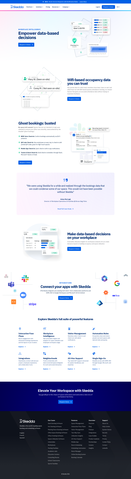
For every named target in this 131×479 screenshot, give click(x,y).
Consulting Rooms (53, 457)
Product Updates (94, 439)
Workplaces (51, 445)
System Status (106, 429)
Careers (91, 445)
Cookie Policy (106, 442)
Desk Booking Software (55, 423)
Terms (104, 436)
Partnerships (93, 442)
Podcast (91, 429)
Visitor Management (77, 429)
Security (104, 433)
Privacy (104, 439)
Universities (51, 442)
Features (91, 423)
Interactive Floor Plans (78, 426)
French (22, 435)
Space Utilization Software (56, 439)
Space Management (77, 423)
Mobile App (75, 442)
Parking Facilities (53, 448)
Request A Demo (74, 99)
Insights (91, 448)
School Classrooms (54, 460)
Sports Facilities (53, 463)
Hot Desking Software (55, 426)
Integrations (92, 433)
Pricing (48, 7)
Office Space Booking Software (57, 433)
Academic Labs (52, 451)
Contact (104, 445)
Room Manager (76, 451)
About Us (105, 423)
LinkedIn (105, 448)
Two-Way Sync (75, 433)
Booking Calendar (76, 457)
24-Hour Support (76, 439)
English (22, 433)
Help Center (106, 426)
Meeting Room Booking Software (58, 429)
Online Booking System (78, 454)
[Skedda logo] (27, 421)
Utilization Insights (77, 436)
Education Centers (53, 454)
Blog (90, 426)
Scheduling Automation (78, 448)
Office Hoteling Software (55, 436)
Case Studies (93, 436)
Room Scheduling (76, 445)
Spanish (22, 438)
